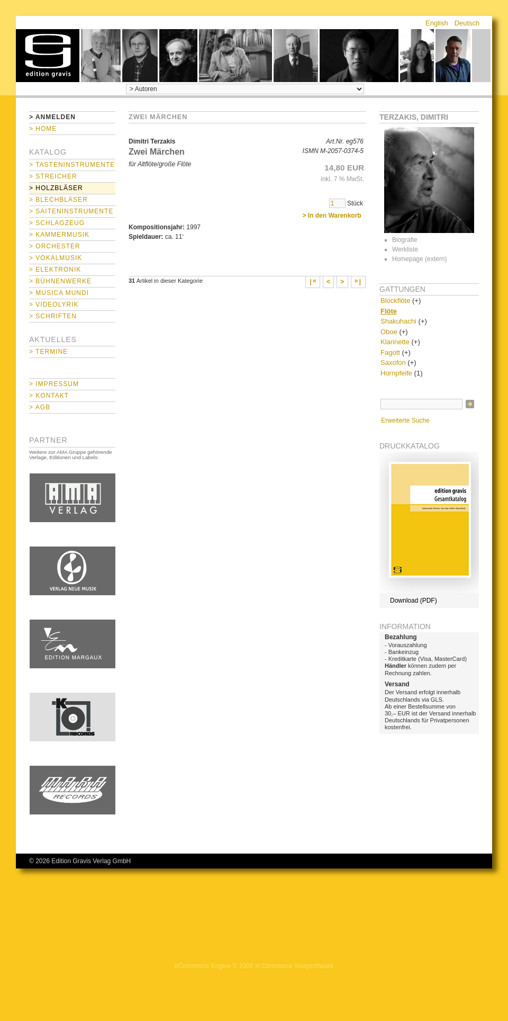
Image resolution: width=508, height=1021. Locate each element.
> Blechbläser (58, 199)
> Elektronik (55, 269)
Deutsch (467, 23)
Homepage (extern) (419, 259)
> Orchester (54, 246)
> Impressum (54, 384)
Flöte (388, 311)
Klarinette (395, 342)
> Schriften (53, 316)
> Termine (48, 351)
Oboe (388, 332)
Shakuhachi (398, 321)
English (436, 23)
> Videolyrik (53, 304)
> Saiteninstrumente (71, 211)
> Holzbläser (56, 188)
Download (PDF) (413, 600)
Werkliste (405, 249)
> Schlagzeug (57, 223)
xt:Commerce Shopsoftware (294, 966)
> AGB (39, 407)
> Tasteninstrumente (72, 164)
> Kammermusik (59, 234)
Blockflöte (395, 300)
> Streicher (53, 176)
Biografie (404, 240)
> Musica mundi (59, 293)
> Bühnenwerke (60, 281)
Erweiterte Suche (405, 420)
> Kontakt (49, 395)
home (47, 55)
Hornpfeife (396, 373)
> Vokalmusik (55, 258)
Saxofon (393, 362)
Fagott (390, 352)
